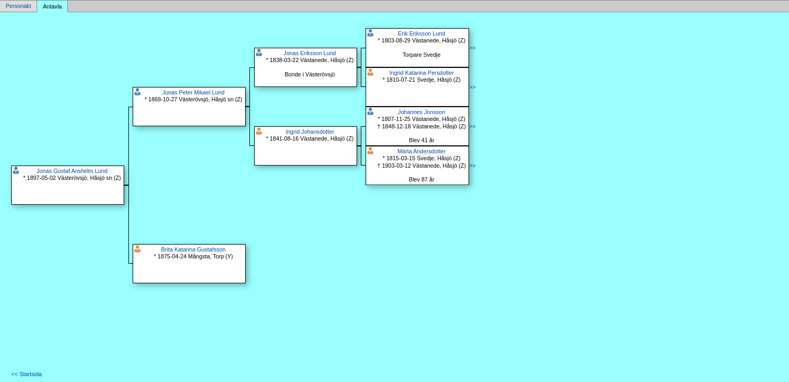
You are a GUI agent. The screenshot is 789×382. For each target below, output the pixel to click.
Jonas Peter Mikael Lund (193, 92)
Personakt (18, 6)
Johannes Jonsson (421, 112)
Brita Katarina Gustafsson (193, 249)
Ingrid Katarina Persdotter (421, 73)
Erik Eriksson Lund (421, 33)
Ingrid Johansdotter (309, 131)
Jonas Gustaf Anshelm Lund (72, 171)
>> (472, 48)
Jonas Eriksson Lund (309, 53)
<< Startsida (26, 374)
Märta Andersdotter (421, 151)
